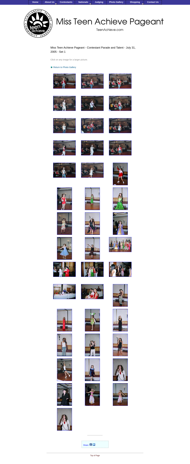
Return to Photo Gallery (64, 67)
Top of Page (95, 456)
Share (86, 445)
